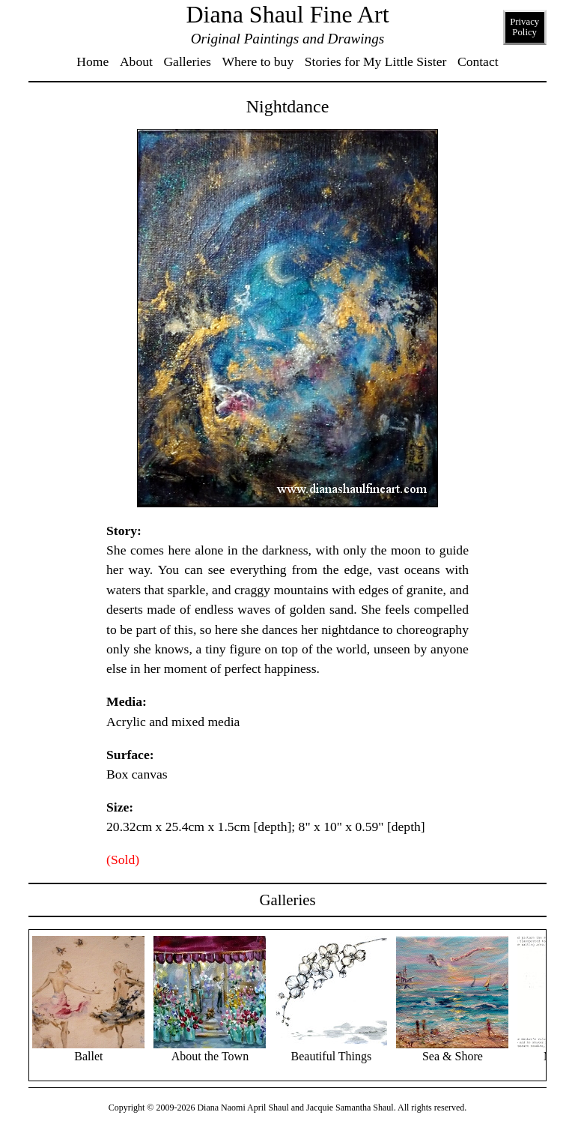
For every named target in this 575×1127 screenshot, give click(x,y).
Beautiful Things (331, 1050)
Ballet (88, 1050)
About (136, 61)
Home (92, 61)
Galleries (187, 61)
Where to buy (257, 61)
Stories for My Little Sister (376, 61)
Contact (478, 61)
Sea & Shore (452, 1050)
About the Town (209, 1050)
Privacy (524, 26)
